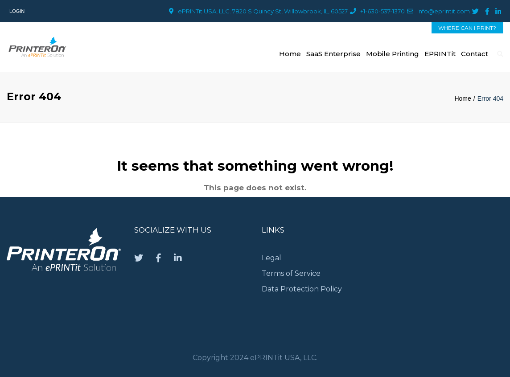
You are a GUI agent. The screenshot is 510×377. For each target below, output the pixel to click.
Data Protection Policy (303, 289)
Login (17, 11)
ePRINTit (440, 53)
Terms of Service (291, 273)
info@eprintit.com (443, 11)
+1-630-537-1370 (382, 11)
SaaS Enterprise (333, 53)
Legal (271, 258)
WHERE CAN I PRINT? (467, 28)
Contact (474, 53)
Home (290, 53)
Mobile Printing (392, 53)
